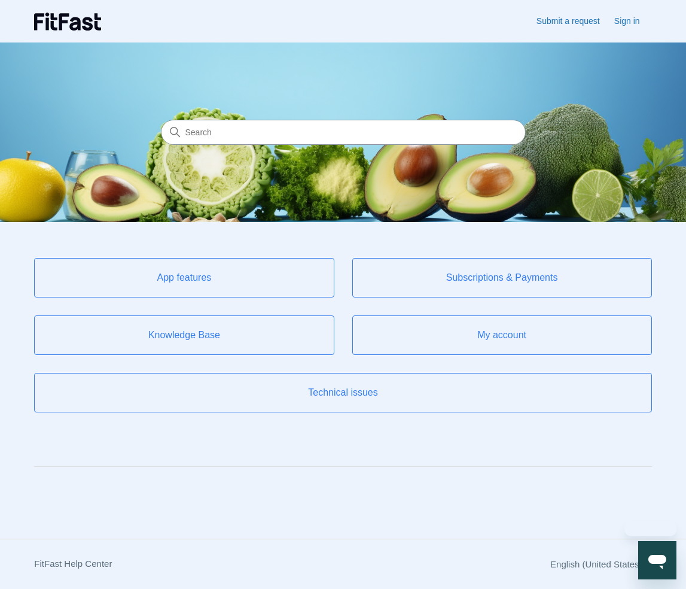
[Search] (343, 132)
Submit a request (568, 21)
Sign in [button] (627, 21)
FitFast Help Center (73, 563)
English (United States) (601, 564)
